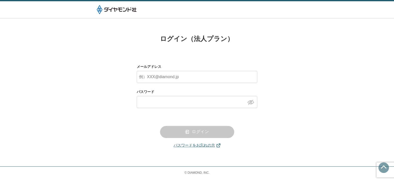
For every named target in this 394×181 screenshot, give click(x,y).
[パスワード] (197, 102)
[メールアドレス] (197, 77)
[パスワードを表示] (252, 102)
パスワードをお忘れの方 (194, 145)
